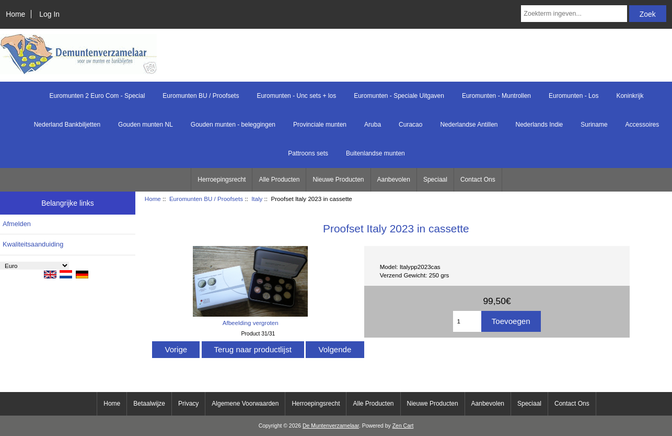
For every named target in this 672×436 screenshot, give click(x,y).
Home (15, 14)
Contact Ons (477, 179)
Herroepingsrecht (222, 179)
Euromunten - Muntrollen (496, 95)
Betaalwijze (149, 403)
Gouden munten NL (145, 124)
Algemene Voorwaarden (245, 403)
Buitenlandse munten (375, 153)
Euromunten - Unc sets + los (296, 95)
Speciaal (435, 179)
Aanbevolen (393, 179)
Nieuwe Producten (338, 179)
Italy (256, 198)
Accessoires (642, 124)
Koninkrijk (629, 95)
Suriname (594, 124)
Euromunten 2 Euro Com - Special (97, 95)
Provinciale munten (319, 124)
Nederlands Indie (539, 124)
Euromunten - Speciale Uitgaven (399, 95)
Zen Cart (403, 426)
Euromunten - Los (573, 95)
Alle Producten (279, 179)
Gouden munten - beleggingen (233, 124)
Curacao (410, 124)
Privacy (188, 403)
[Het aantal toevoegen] (467, 321)
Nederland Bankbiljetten (67, 124)
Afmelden (17, 224)
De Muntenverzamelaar (331, 426)
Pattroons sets (308, 153)
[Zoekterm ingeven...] (574, 13)
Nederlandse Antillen (468, 124)
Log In (49, 14)
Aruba (372, 124)
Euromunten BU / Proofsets (206, 198)
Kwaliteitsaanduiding (33, 244)
